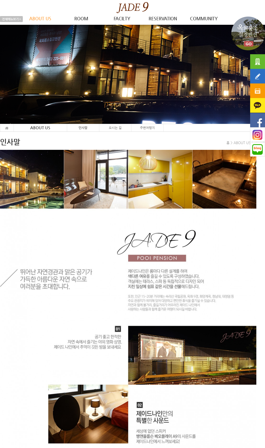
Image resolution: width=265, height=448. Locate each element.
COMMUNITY (204, 18)
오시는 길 (115, 128)
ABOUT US (40, 18)
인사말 (83, 128)
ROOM (81, 18)
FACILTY (122, 18)
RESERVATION (163, 18)
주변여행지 (147, 128)
